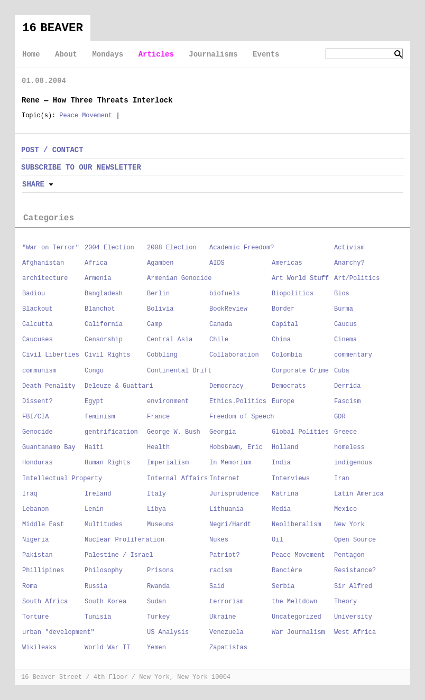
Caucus (345, 324)
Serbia (283, 586)
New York (349, 524)
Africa (96, 263)
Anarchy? (349, 263)
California (104, 324)
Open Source (355, 540)
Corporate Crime (300, 371)
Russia (96, 586)
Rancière (287, 570)
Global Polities (300, 432)
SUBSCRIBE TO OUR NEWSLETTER (81, 167)
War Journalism (298, 632)
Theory (345, 601)
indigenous (353, 462)
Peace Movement (85, 115)
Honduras (37, 462)
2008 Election (172, 247)
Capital (285, 324)
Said (217, 586)
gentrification (111, 432)
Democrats (289, 386)
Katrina (285, 494)
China (281, 339)
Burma (343, 309)
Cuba (341, 371)
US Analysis (168, 632)
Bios (341, 293)
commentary (353, 355)
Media (281, 509)
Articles (156, 54)
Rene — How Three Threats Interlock (97, 100)
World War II (107, 647)
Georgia (222, 432)
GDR (340, 417)
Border (283, 309)
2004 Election (109, 247)
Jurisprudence (234, 494)
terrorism (226, 601)
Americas (287, 263)
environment (168, 401)
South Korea (105, 601)
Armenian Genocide (179, 278)
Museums (160, 524)
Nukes (218, 540)
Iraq (30, 494)
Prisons (160, 570)
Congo (94, 371)
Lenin (94, 509)
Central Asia (169, 339)
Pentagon (349, 555)
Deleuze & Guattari (119, 386)
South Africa (45, 601)
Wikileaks (39, 647)
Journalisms (213, 54)
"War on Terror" (50, 247)
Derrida (347, 386)
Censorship (104, 339)
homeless (349, 447)
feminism (100, 417)
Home (31, 54)
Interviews (291, 478)
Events (266, 54)
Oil (277, 540)
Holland (285, 447)
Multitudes (104, 524)
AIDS (217, 263)
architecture (45, 278)
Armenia (98, 278)
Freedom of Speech (241, 417)
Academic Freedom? (241, 247)
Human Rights (107, 462)
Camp (154, 324)
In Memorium (230, 462)
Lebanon (35, 509)
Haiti (94, 447)
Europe (283, 401)
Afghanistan (43, 263)
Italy (156, 494)
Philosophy (104, 570)
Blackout (37, 309)
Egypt (94, 401)
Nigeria (35, 540)
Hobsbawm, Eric (236, 447)
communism (39, 371)
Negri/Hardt (230, 524)
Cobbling (162, 355)
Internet (224, 478)
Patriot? (224, 555)
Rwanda (158, 586)
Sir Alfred (353, 586)
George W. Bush (173, 432)
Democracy (226, 386)
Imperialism (168, 462)
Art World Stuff (300, 278)
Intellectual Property (62, 478)
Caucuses (37, 339)
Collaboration (234, 355)
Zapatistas (228, 647)
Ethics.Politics (237, 401)
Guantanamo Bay (49, 447)
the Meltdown (294, 601)
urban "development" (58, 632)
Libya (156, 509)
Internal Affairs (177, 478)
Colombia (287, 355)
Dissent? (37, 401)
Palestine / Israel (119, 555)
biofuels (224, 293)
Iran (341, 478)
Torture (35, 617)
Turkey (158, 617)
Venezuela (226, 632)
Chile (218, 339)
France (158, 417)
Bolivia (160, 309)
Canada (220, 324)
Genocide (37, 432)
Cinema (345, 339)
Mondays (107, 54)
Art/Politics (357, 278)
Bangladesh (104, 293)
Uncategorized (296, 617)
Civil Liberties (50, 355)
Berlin (158, 293)
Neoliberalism (296, 524)
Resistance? (355, 570)
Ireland (98, 494)
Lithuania (226, 509)
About (66, 54)
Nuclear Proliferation (124, 540)
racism (220, 570)
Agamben (160, 263)
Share (33, 184)
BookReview (228, 309)
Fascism (347, 401)
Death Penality (49, 386)
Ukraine (222, 617)
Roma (30, 586)
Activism (349, 247)
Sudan (156, 601)
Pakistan (37, 555)
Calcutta (37, 324)
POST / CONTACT (52, 150)
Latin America (359, 494)
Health (158, 447)
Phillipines (43, 570)
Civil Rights (107, 355)
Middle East (43, 524)
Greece (345, 432)
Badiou (33, 293)
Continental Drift (179, 371)
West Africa (355, 632)
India (281, 462)
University (353, 617)
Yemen (156, 647)
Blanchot (100, 309)
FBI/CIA (35, 417)
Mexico (345, 509)
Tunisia (98, 617)
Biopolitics (292, 293)
